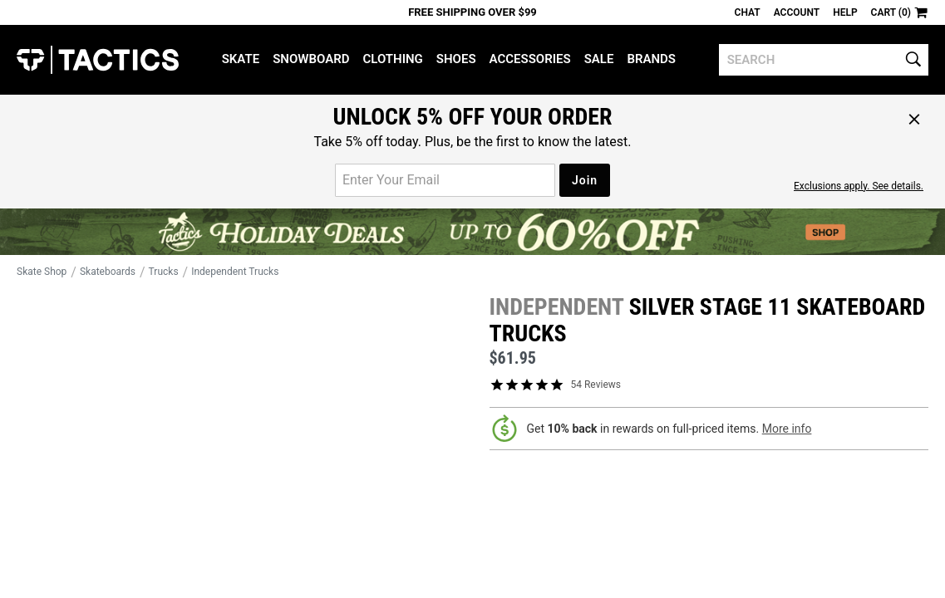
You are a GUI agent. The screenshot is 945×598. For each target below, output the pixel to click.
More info (787, 428)
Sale (599, 58)
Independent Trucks (234, 271)
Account (796, 12)
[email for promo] (445, 180)
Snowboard (311, 58)
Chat (747, 12)
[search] (823, 60)
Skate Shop (41, 271)
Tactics (98, 60)
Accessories (530, 58)
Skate (240, 58)
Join (585, 180)
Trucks (164, 271)
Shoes (456, 58)
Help (845, 12)
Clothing (392, 58)
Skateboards (107, 271)
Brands (651, 58)
